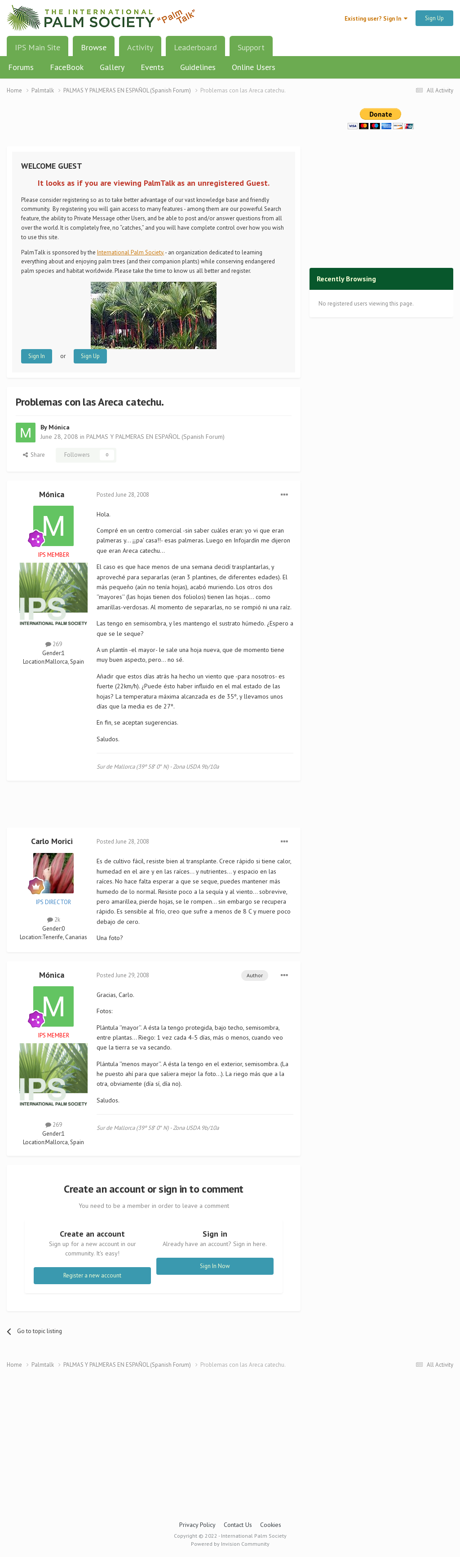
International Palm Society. (130, 252)
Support (251, 47)
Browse (93, 50)
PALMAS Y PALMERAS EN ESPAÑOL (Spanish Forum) (155, 437)
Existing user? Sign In (376, 18)
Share (34, 455)
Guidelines (198, 67)
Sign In (36, 356)
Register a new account (92, 1275)
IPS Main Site (37, 47)
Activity (140, 47)
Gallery (112, 67)
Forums (21, 67)
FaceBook (67, 67)
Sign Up (434, 18)
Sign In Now (215, 1266)
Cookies (270, 1525)
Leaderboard (195, 47)
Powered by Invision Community (230, 1543)
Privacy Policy (197, 1525)
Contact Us (238, 1525)
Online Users (253, 67)
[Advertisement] (153, 126)
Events (152, 67)
